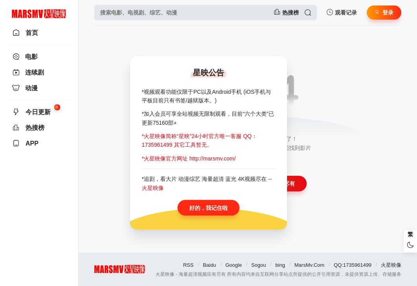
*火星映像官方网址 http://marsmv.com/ (189, 158)
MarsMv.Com (309, 265)
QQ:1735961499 (352, 265)
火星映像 (391, 265)
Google (233, 265)
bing (280, 265)
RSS (188, 265)
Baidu (209, 265)
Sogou (258, 265)
